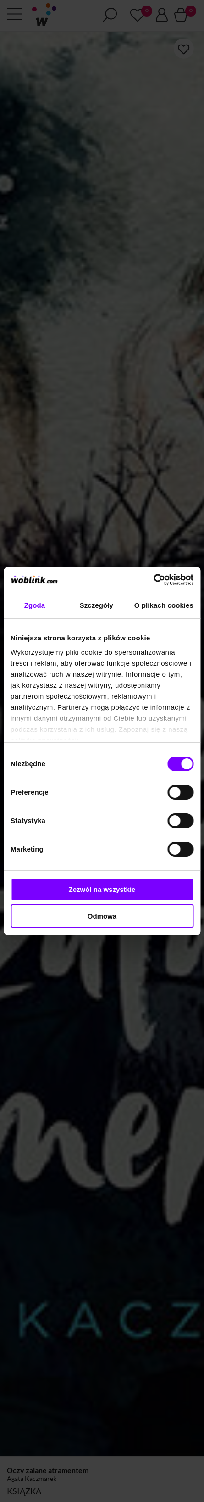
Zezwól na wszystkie (102, 889)
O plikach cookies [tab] (163, 605)
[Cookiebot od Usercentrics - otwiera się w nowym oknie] (153, 580)
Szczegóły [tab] (96, 605)
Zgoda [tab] (34, 605)
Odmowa (102, 916)
